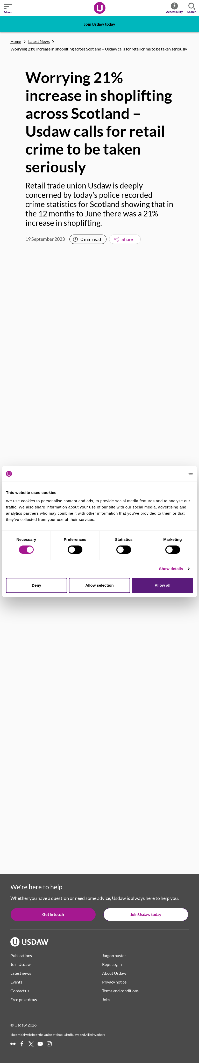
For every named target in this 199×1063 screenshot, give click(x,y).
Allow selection (99, 585)
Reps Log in (112, 964)
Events (16, 982)
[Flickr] (13, 1043)
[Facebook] (22, 1043)
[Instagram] (49, 1043)
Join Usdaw (20, 964)
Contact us (19, 990)
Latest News (38, 41)
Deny (36, 585)
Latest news (20, 973)
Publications (21, 955)
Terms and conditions (120, 990)
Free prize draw (23, 999)
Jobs (106, 999)
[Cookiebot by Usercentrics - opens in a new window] (170, 474)
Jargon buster (114, 955)
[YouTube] (40, 1043)
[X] (31, 1043)
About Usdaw (114, 973)
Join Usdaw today (99, 23)
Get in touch (53, 914)
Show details (171, 568)
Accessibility (174, 8)
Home (15, 41)
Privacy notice (114, 982)
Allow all (162, 585)
